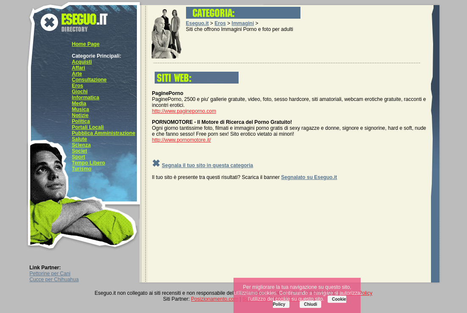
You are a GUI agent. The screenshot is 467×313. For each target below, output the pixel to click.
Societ (79, 151)
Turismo (82, 169)
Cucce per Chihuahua (54, 279)
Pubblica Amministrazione (104, 133)
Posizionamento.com (214, 299)
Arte (77, 74)
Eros (77, 86)
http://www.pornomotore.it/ (181, 140)
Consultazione (89, 80)
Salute (79, 139)
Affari (78, 68)
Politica (81, 121)
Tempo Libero (88, 163)
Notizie (80, 115)
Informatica (86, 98)
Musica (80, 109)
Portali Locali (88, 127)
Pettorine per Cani (50, 274)
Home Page (86, 44)
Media (79, 103)
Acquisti (82, 62)
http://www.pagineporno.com (184, 111)
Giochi (80, 92)
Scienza (81, 145)
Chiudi (310, 304)
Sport (78, 157)
